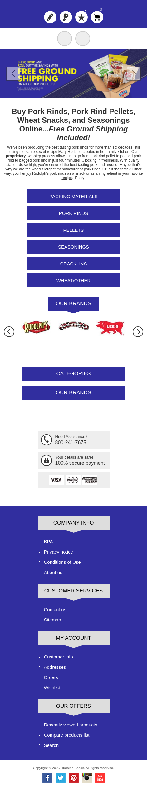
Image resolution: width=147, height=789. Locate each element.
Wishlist (52, 687)
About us (53, 572)
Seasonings (73, 247)
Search (51, 745)
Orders (51, 677)
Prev (13, 74)
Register (50, 17)
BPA (48, 541)
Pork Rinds (73, 213)
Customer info (58, 656)
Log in (66, 17)
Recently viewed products (70, 724)
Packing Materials (73, 196)
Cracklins (73, 263)
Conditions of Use (62, 562)
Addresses (55, 667)
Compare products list (67, 735)
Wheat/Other (73, 280)
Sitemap (52, 619)
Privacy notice (58, 551)
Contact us (55, 609)
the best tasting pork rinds (66, 147)
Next (134, 74)
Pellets (73, 230)
